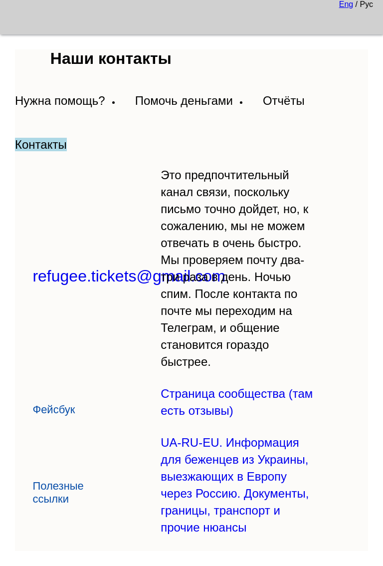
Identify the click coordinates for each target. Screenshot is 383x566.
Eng (346, 4)
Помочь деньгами (184, 100)
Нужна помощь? (60, 100)
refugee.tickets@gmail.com (128, 276)
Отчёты (284, 100)
